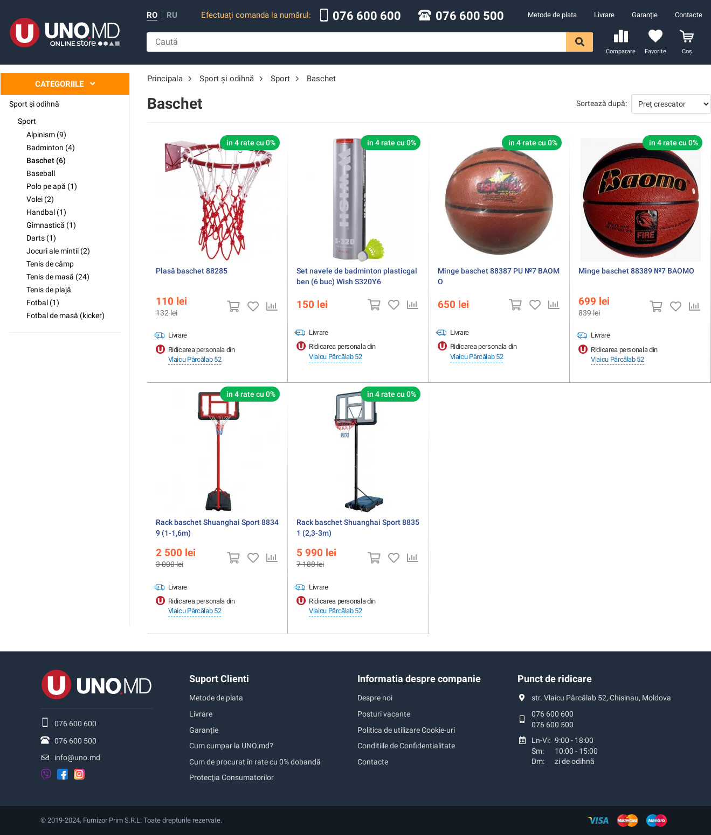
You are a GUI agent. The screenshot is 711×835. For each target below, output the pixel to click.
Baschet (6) (46, 160)
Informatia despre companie (419, 678)
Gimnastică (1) (51, 225)
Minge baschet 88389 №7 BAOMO (636, 270)
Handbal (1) (46, 212)
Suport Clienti (219, 678)
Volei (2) (40, 199)
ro (152, 15)
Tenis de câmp (50, 263)
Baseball (40, 173)
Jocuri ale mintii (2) (58, 251)
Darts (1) (41, 238)
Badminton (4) (50, 147)
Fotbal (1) (42, 302)
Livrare (604, 15)
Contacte (688, 15)
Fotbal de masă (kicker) (65, 315)
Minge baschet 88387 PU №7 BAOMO (499, 276)
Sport (27, 121)
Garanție (645, 15)
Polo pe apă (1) (51, 186)
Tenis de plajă (48, 289)
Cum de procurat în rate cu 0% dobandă (255, 761)
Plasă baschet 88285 (191, 270)
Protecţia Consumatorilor (231, 777)
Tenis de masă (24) (57, 276)
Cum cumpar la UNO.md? (231, 745)
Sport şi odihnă (34, 104)
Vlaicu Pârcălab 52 (195, 359)
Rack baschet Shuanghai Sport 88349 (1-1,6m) (217, 527)
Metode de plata (552, 15)
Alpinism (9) (46, 134)
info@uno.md (77, 757)
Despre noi (374, 697)
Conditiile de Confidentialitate (406, 745)
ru (172, 15)
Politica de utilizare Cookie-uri (406, 730)
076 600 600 (367, 16)
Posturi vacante (383, 714)
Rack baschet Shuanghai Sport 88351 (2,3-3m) (357, 527)
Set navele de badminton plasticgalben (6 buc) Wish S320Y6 (356, 276)
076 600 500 (470, 16)
